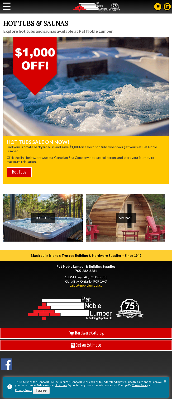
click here (61, 385)
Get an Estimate (86, 345)
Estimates (167, 6)
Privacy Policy (23, 390)
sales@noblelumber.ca (86, 285)
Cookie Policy (140, 385)
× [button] (165, 381)
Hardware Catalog (86, 333)
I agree (41, 390)
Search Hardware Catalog (157, 6)
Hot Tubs (19, 172)
